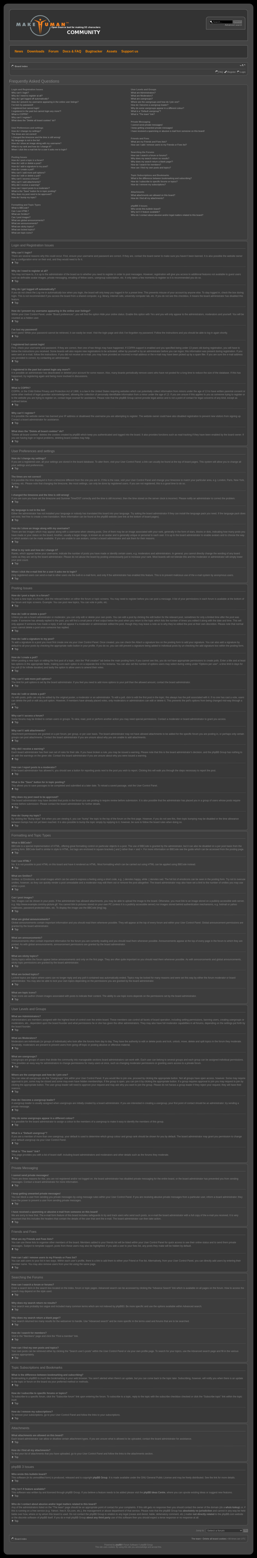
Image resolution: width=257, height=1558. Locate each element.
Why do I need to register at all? (27, 95)
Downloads (35, 51)
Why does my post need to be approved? (31, 194)
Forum (54, 51)
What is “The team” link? (143, 114)
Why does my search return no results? (150, 158)
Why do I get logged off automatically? (30, 98)
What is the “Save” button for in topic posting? (33, 191)
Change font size (243, 65)
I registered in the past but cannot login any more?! (36, 111)
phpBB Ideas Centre (154, 1492)
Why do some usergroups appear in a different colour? (157, 108)
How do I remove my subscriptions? (148, 184)
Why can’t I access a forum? (25, 178)
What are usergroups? (142, 98)
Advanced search (233, 25)
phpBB (118, 1545)
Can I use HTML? (20, 211)
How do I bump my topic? (23, 197)
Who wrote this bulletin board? (146, 209)
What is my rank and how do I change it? (31, 146)
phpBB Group (100, 1477)
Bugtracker (94, 51)
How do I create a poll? (22, 169)
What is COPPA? (19, 114)
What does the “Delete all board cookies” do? (33, 120)
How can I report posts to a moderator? (30, 188)
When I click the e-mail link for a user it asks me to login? (39, 149)
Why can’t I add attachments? (26, 182)
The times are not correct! (24, 134)
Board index (21, 66)
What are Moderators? (142, 95)
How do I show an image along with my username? (36, 143)
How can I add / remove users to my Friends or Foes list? (159, 145)
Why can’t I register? (21, 117)
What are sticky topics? (22, 226)
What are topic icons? (22, 233)
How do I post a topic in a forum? (27, 160)
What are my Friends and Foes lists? (149, 141)
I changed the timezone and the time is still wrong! (35, 137)
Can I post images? (21, 217)
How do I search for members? (146, 164)
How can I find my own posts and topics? (151, 167)
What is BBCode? (20, 208)
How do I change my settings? (26, 131)
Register (231, 72)
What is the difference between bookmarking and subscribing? (161, 178)
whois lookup (232, 1507)
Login (243, 72)
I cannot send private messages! (147, 125)
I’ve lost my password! (22, 105)
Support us (129, 51)
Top (16, 262)
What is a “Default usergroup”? (146, 111)
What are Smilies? (20, 214)
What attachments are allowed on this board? (153, 195)
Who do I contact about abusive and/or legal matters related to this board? (167, 215)
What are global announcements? (28, 220)
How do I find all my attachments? (147, 198)
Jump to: (200, 1530)
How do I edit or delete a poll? (26, 175)
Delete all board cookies (214, 1538)
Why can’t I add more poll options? (28, 172)
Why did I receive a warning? (25, 185)
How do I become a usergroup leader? (149, 105)
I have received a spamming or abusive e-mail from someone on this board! (168, 131)
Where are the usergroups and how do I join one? (155, 102)
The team (196, 1538)
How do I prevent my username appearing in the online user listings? (45, 102)
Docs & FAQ (72, 51)
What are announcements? (24, 223)
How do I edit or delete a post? (26, 163)
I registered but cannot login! (25, 108)
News (19, 51)
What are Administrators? (143, 92)
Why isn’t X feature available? (145, 212)
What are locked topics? (23, 229)
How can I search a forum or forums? (149, 155)
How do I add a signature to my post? (29, 166)
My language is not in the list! (25, 140)
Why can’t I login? (20, 92)
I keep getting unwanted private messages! (152, 128)
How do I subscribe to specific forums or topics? (154, 181)
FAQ (221, 72)
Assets (112, 51)
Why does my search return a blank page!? (152, 161)
